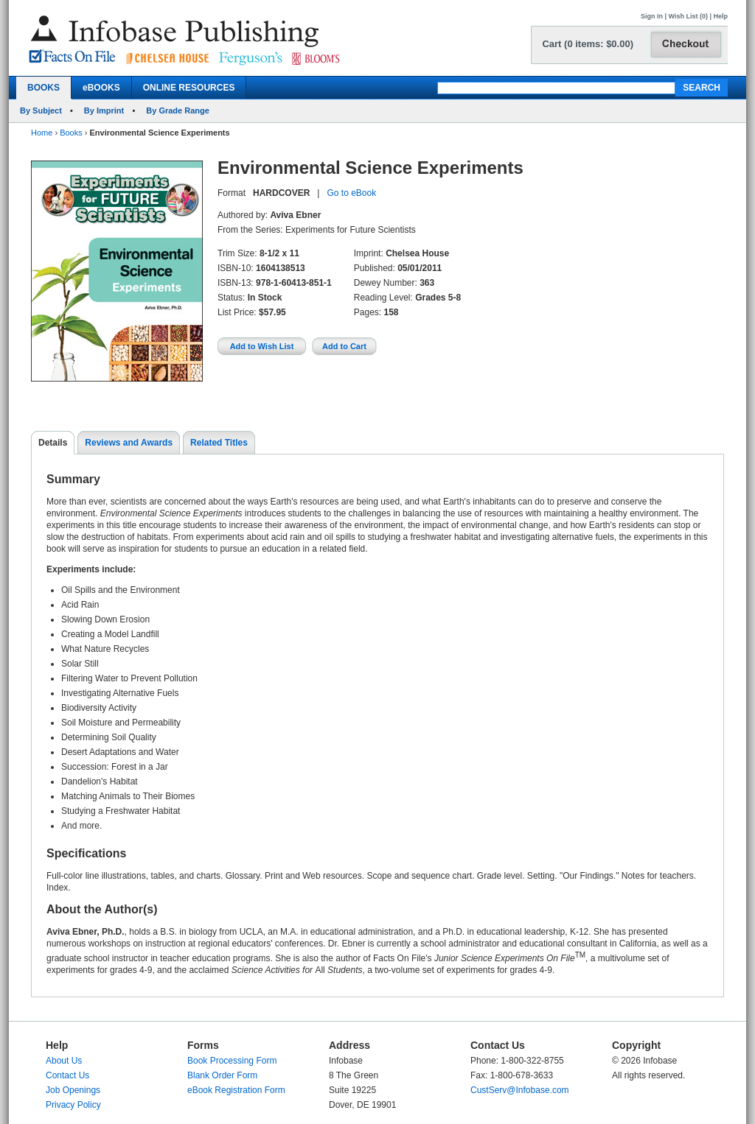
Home (41, 132)
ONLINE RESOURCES (189, 87)
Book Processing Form (231, 1060)
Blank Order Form (222, 1075)
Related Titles (219, 443)
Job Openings (73, 1090)
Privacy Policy (73, 1105)
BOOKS (43, 87)
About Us (64, 1060)
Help (720, 16)
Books (71, 132)
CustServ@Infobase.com (519, 1090)
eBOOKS (101, 87)
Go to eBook (351, 193)
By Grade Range (177, 110)
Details (52, 443)
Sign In (652, 16)
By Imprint (104, 110)
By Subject (41, 110)
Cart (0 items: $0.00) (587, 43)
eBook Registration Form (236, 1090)
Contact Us (67, 1075)
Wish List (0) (688, 16)
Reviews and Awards (129, 443)
